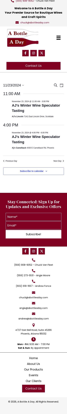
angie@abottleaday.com (33, 308)
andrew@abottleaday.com (33, 318)
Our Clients (33, 381)
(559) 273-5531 (25, 275)
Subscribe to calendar (31, 171)
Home (33, 358)
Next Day (58, 161)
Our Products (33, 369)
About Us (33, 364)
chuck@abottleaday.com (34, 22)
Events (33, 375)
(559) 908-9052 (23, 264)
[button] (25, 53)
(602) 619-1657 (24, 286)
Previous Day (10, 161)
